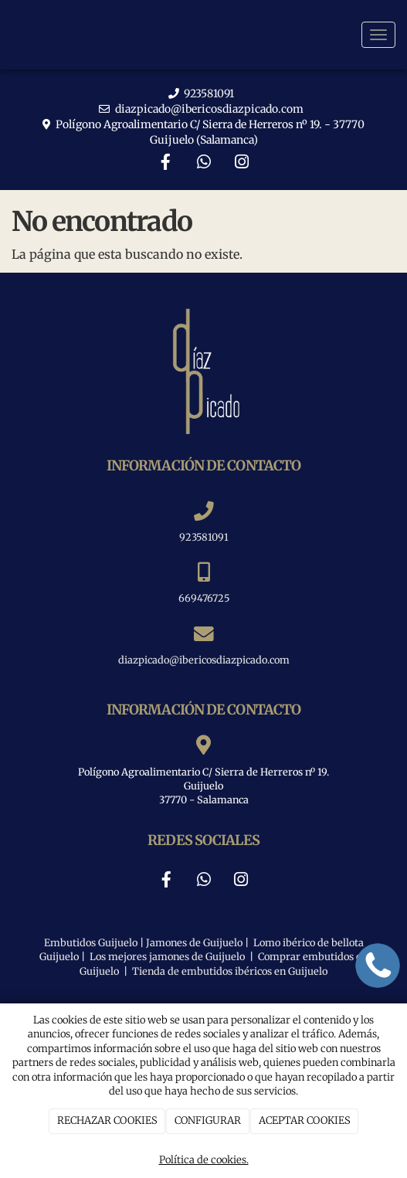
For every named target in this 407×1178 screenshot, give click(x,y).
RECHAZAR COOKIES (107, 1120)
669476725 (203, 598)
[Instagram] (242, 163)
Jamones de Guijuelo (194, 942)
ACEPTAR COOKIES (305, 1120)
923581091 (209, 93)
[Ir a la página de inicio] (7, 35)
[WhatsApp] (204, 163)
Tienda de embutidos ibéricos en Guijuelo (229, 971)
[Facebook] (165, 163)
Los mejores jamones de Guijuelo (166, 956)
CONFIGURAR (208, 1120)
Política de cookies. (204, 1159)
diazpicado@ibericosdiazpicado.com (209, 109)
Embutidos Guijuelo (90, 942)
